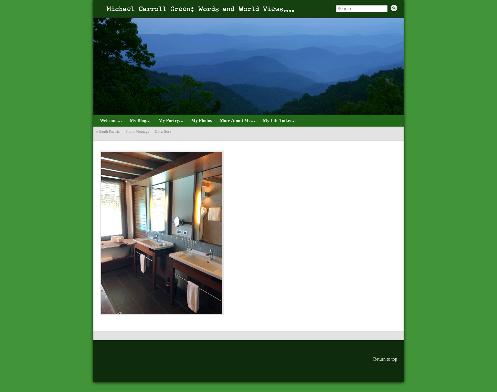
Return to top (385, 359)
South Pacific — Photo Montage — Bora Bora (135, 131)
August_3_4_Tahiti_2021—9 (106, 143)
